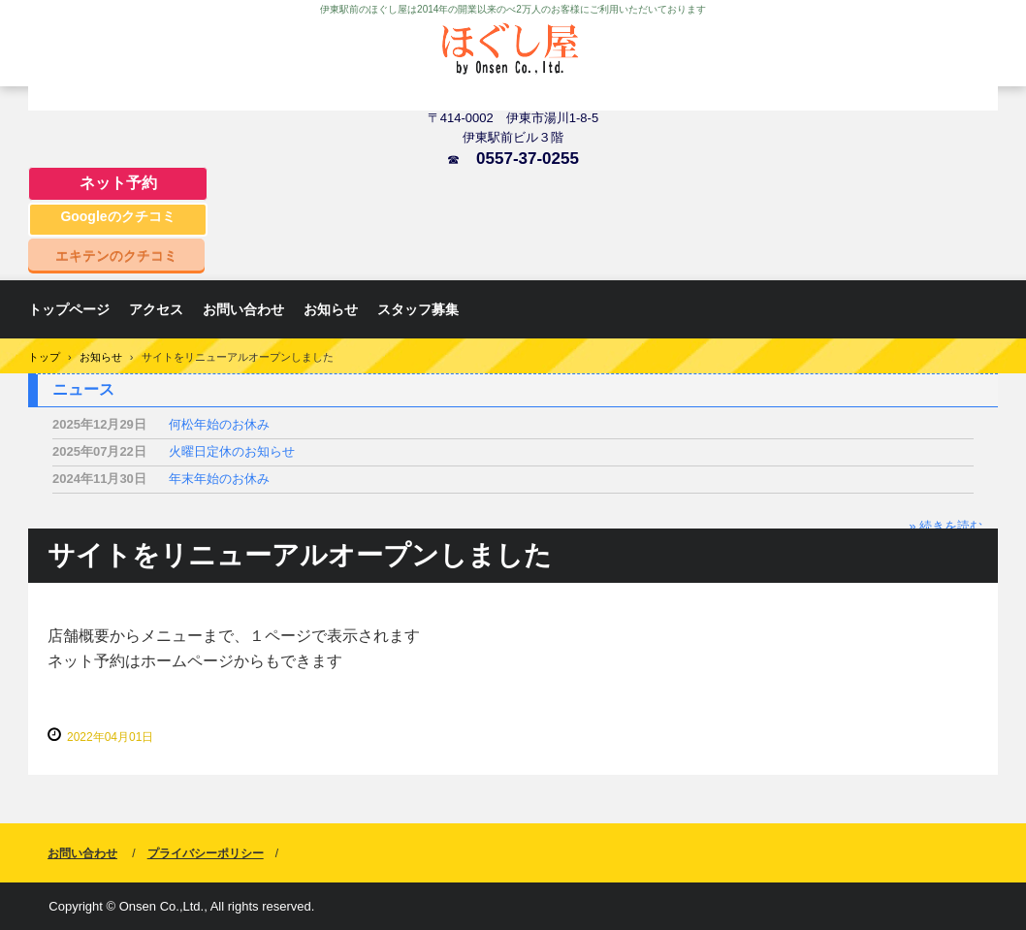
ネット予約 (118, 183)
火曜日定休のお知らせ (232, 451)
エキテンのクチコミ (116, 255)
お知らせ (331, 309)
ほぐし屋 (513, 60)
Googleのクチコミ (117, 216)
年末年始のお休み (219, 478)
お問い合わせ (243, 309)
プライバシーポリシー (205, 853)
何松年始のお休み (219, 424)
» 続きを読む (945, 526)
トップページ (69, 309)
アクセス (156, 309)
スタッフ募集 (418, 309)
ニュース (83, 389)
